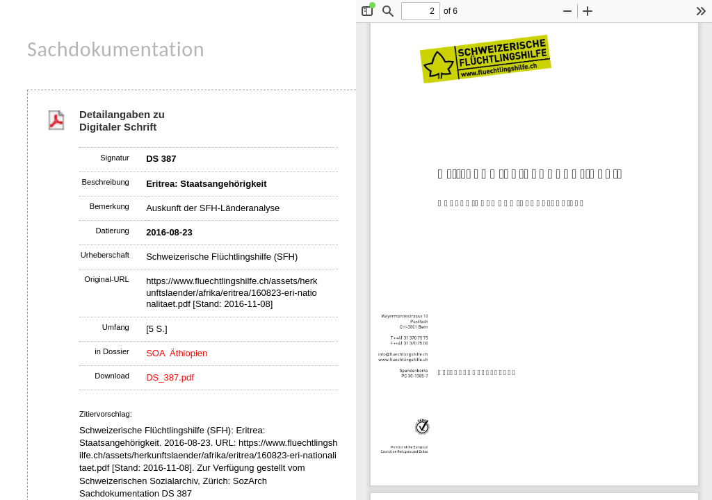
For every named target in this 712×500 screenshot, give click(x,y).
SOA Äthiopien (176, 353)
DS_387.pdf (170, 377)
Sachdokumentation (115, 49)
